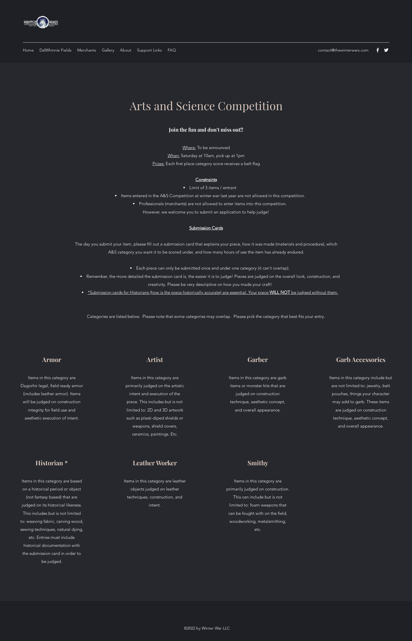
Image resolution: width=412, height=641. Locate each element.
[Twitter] (386, 50)
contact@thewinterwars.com (343, 50)
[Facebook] (378, 50)
